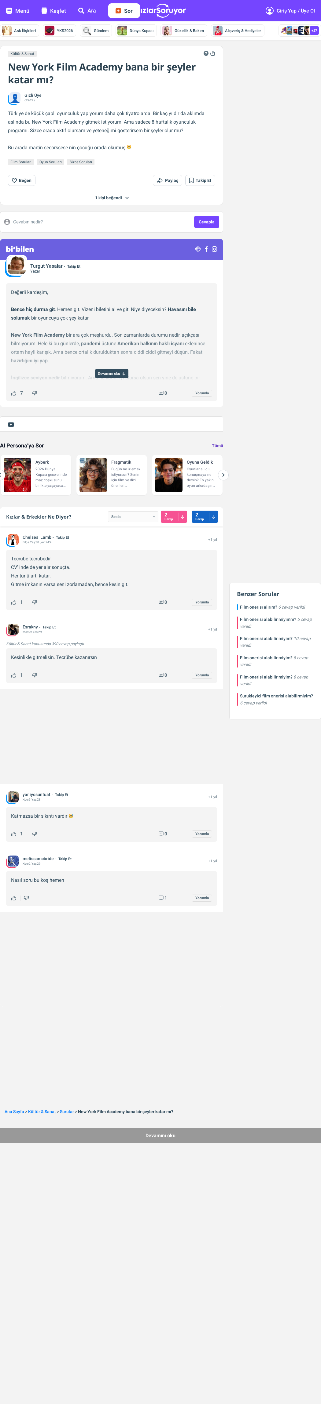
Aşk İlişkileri (19, 30)
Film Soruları (20, 162)
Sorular (67, 1111)
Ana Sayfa (14, 1111)
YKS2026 (59, 30)
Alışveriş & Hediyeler (237, 30)
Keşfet (54, 11)
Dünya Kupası (135, 30)
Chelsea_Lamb (37, 537)
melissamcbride (38, 858)
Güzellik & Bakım (183, 30)
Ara (87, 10)
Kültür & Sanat (22, 54)
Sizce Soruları (81, 162)
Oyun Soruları (50, 162)
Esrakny (30, 626)
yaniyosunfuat (36, 794)
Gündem (95, 30)
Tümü (217, 445)
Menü (17, 11)
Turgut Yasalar (46, 266)
